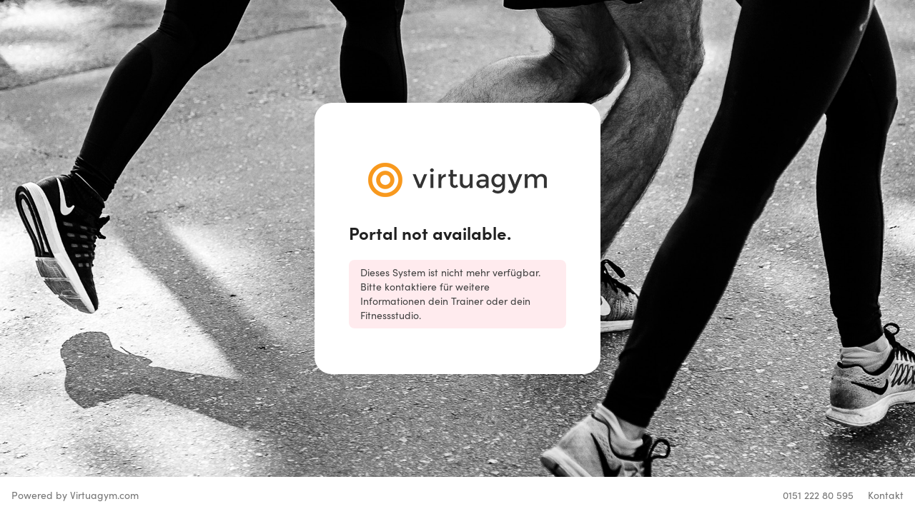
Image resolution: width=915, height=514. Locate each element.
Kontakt (886, 495)
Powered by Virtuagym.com (75, 495)
